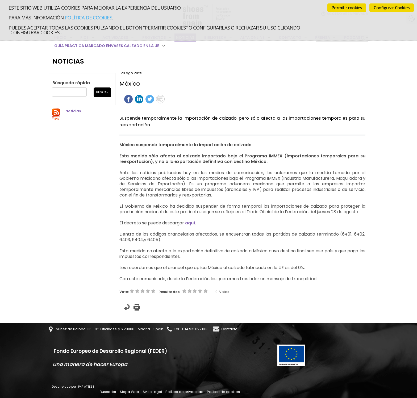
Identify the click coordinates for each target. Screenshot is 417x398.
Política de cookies (88, 17)
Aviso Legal (152, 391)
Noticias (73, 111)
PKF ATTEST (86, 386)
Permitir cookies (347, 8)
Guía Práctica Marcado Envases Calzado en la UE (106, 45)
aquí (190, 223)
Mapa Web (129, 391)
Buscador (108, 391)
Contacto (229, 329)
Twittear (149, 99)
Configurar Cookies (392, 8)
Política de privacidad (184, 391)
